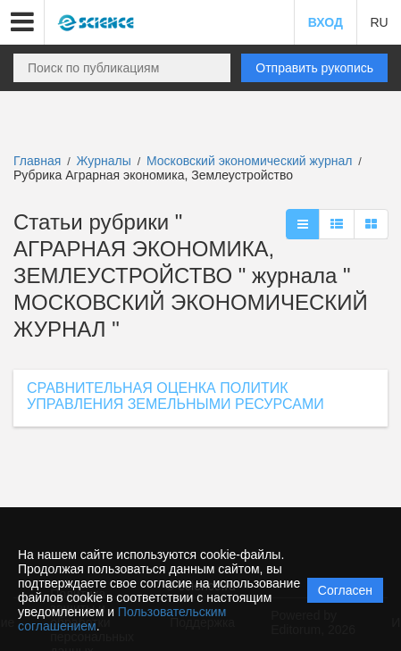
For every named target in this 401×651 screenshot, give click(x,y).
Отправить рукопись (314, 68)
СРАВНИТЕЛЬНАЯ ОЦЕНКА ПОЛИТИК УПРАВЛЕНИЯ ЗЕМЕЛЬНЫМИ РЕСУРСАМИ (175, 396)
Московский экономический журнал (250, 161)
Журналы (104, 161)
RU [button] (379, 22)
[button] (22, 22)
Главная (37, 161)
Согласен (345, 590)
